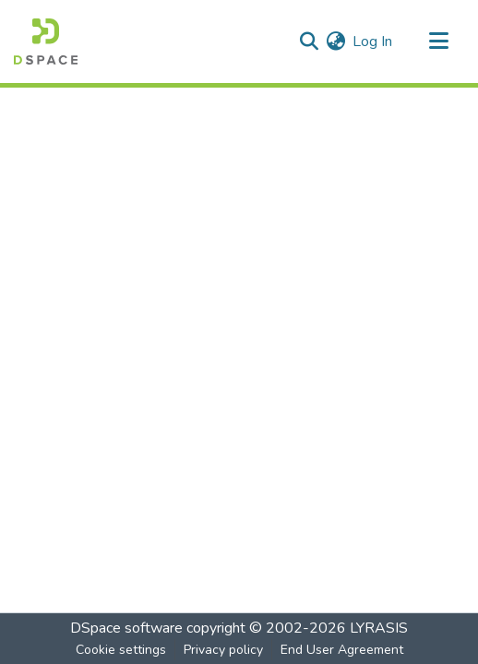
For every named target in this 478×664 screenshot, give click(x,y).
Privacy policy (223, 649)
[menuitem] (335, 41)
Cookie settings (121, 649)
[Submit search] (308, 41)
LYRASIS (379, 628)
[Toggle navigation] (438, 41)
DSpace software (126, 628)
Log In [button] (373, 41)
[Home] (46, 41)
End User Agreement (342, 649)
